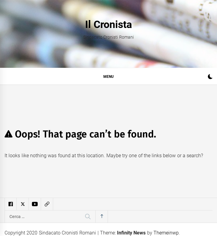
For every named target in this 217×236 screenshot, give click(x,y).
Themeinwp (166, 233)
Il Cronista (108, 24)
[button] (210, 77)
